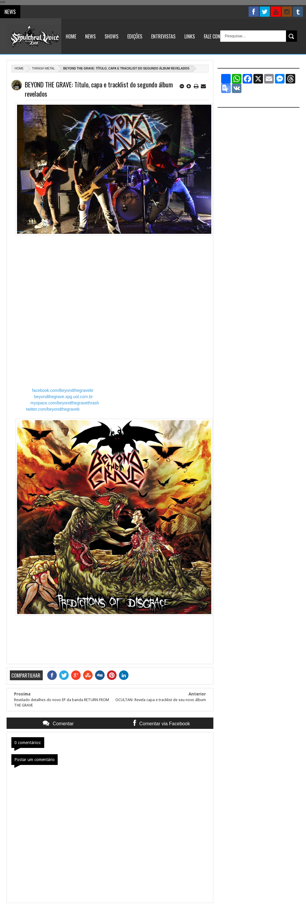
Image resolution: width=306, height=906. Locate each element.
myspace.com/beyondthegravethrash (64, 403)
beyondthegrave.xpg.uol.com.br (63, 396)
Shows (111, 36)
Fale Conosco (217, 36)
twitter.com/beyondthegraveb (52, 409)
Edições (134, 36)
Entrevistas (163, 36)
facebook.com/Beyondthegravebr (62, 390)
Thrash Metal (43, 68)
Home (71, 36)
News (90, 36)
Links (189, 36)
